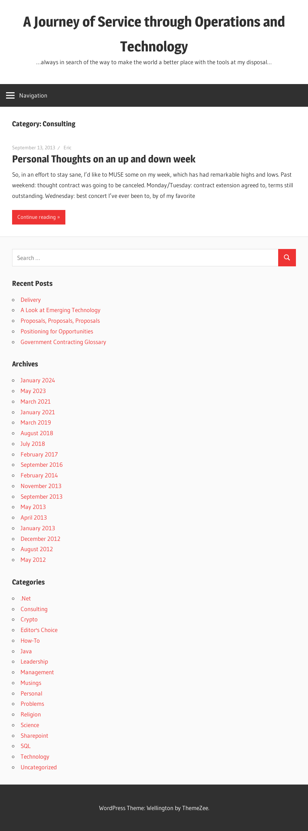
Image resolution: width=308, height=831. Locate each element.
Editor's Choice (39, 629)
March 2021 (36, 401)
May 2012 (33, 559)
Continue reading (36, 217)
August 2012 (37, 549)
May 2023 (33, 390)
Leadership (34, 661)
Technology (35, 756)
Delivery (31, 299)
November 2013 (41, 485)
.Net (26, 598)
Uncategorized (39, 767)
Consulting (34, 609)
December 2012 (40, 538)
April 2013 (34, 517)
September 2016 (42, 464)
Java (26, 651)
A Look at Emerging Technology (61, 310)
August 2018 (37, 433)
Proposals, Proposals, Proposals (60, 320)
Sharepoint (34, 735)
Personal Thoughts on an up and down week (103, 159)
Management (37, 672)
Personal (31, 693)
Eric (67, 147)
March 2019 (36, 422)
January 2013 (38, 528)
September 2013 (42, 496)
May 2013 (33, 506)
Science (30, 724)
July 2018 (33, 443)
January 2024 (38, 380)
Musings (31, 682)
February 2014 (39, 475)
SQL (26, 745)
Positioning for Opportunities (57, 331)
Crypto (29, 619)
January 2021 (38, 412)
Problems (32, 703)
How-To (30, 640)
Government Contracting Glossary (63, 341)
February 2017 (39, 454)
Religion (31, 714)
